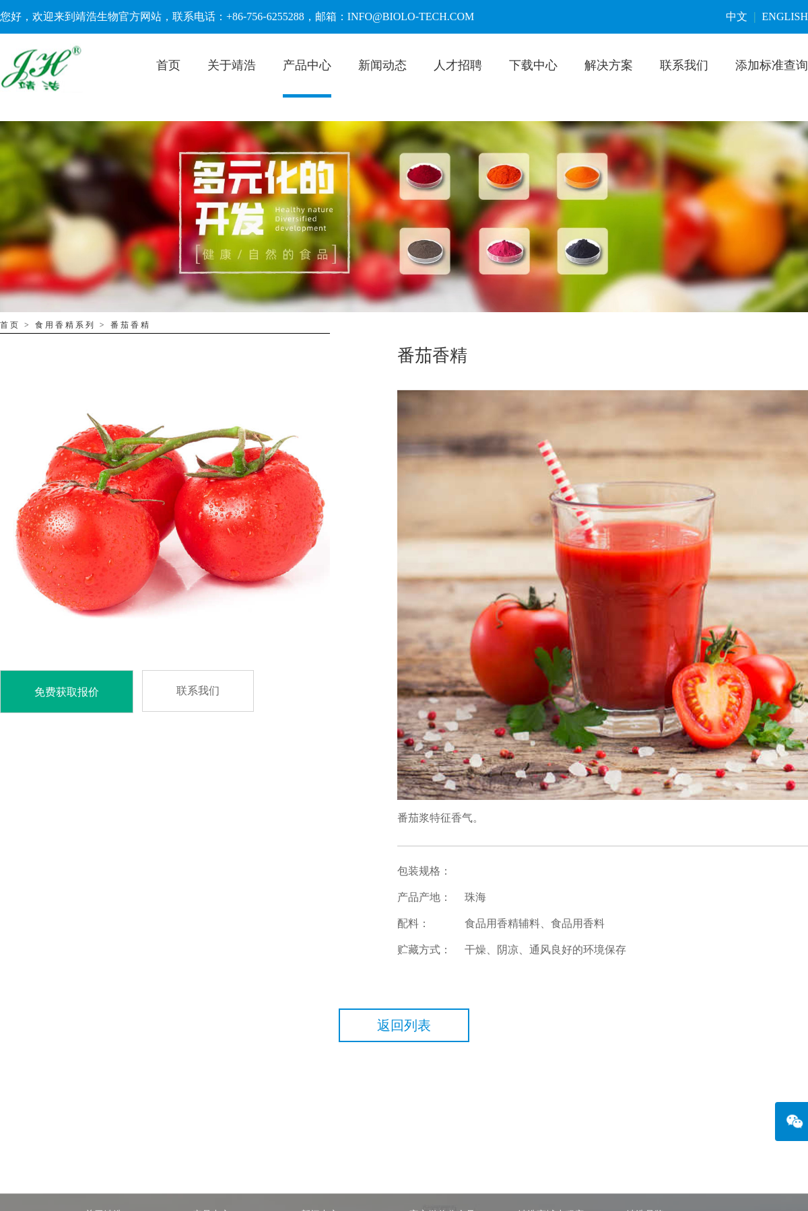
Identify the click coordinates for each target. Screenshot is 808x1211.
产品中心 (307, 65)
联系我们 (684, 65)
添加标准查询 (771, 65)
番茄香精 (130, 325)
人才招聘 (458, 65)
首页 (168, 65)
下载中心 (533, 65)
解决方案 (608, 65)
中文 (736, 16)
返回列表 (404, 1025)
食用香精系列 (65, 325)
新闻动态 (382, 65)
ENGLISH (785, 16)
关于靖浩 (231, 65)
